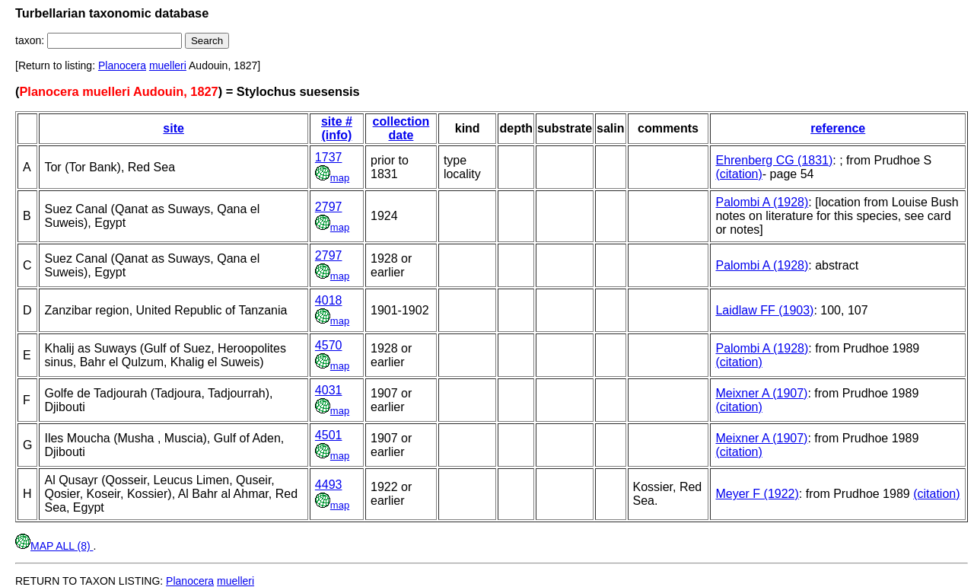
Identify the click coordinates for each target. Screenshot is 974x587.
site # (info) (336, 128)
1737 (328, 157)
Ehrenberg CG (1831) (773, 160)
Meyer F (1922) (756, 493)
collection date (401, 128)
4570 (328, 345)
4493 (328, 484)
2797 (328, 206)
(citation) (738, 173)
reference (837, 128)
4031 (328, 390)
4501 (328, 435)
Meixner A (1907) (761, 393)
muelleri (167, 65)
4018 (328, 300)
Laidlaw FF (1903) (764, 310)
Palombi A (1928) (761, 202)
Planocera (122, 65)
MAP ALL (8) (54, 546)
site (173, 128)
